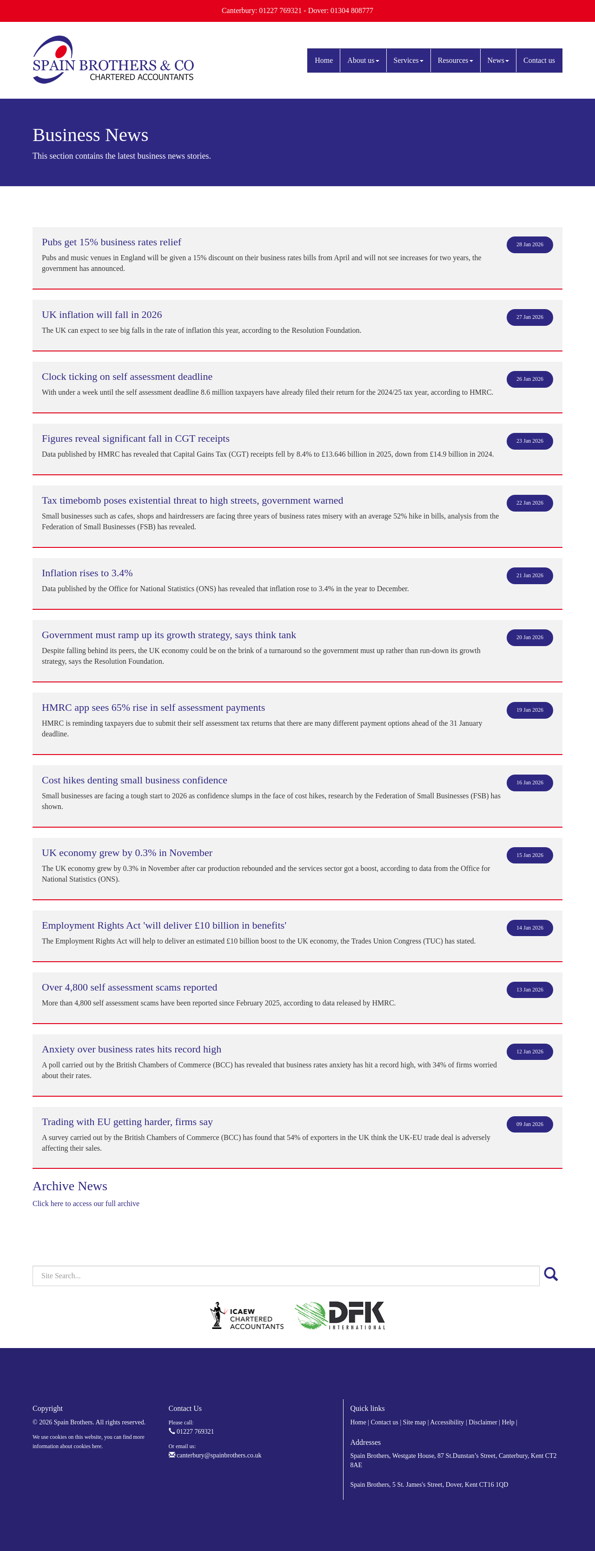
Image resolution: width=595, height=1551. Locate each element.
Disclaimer (483, 1422)
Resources (455, 60)
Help (508, 1422)
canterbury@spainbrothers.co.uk (215, 1455)
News (498, 60)
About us (363, 60)
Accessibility (447, 1422)
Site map (414, 1422)
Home (324, 60)
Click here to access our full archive (86, 1203)
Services (408, 60)
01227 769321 (191, 1431)
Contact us (539, 60)
